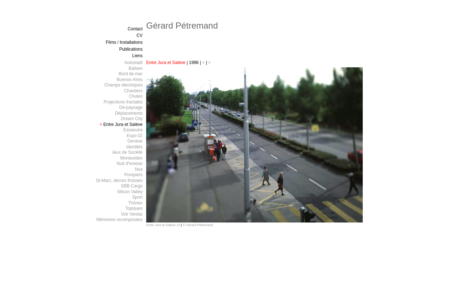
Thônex (135, 202)
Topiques (134, 208)
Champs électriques (123, 85)
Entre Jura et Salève (121, 124)
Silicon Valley (130, 191)
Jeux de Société (127, 152)
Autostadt (133, 62)
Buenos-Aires (130, 79)
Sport (137, 197)
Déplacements (129, 113)
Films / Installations (124, 42)
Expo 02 (135, 135)
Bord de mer (131, 73)
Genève (135, 141)
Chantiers (133, 90)
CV (139, 35)
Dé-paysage (131, 107)
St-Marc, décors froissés (119, 180)
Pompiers (133, 174)
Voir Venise (132, 214)
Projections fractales (123, 102)
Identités (134, 146)
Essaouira (133, 129)
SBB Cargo (132, 185)
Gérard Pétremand (182, 25)
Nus (139, 169)
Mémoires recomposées (119, 219)
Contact (135, 28)
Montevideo (131, 158)
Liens (137, 55)
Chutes (136, 96)
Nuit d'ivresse (130, 163)
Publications (131, 49)
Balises (135, 68)
